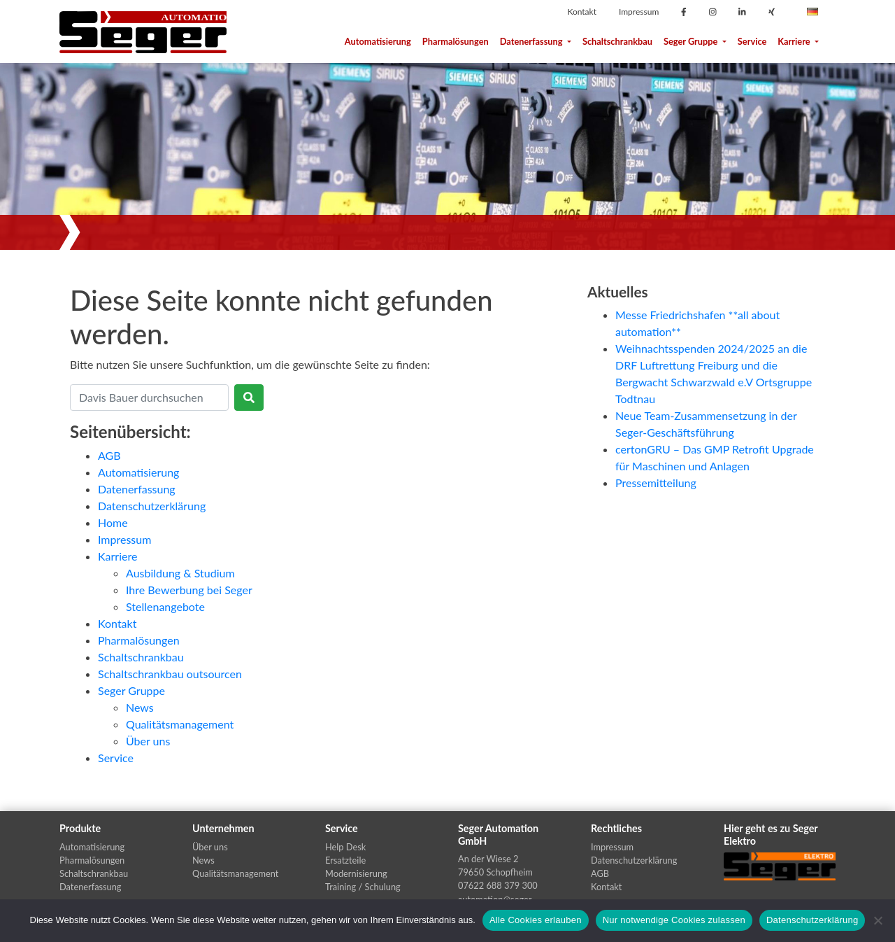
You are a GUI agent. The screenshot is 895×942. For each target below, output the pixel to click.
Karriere (798, 41)
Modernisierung (356, 873)
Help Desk (345, 846)
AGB (109, 455)
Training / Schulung (363, 886)
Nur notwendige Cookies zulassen (674, 920)
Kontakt (581, 11)
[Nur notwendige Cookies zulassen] (878, 920)
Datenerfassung (535, 41)
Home (113, 522)
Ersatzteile (345, 860)
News (140, 707)
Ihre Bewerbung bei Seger (189, 589)
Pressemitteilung (655, 482)
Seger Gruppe (695, 41)
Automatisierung (378, 41)
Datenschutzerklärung (152, 505)
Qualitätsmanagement (180, 724)
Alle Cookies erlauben (535, 920)
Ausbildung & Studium (180, 572)
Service (752, 41)
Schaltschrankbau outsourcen (170, 673)
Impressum (639, 11)
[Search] (149, 397)
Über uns (148, 740)
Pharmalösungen (455, 41)
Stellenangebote (165, 606)
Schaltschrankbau (617, 41)
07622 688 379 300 (498, 885)
